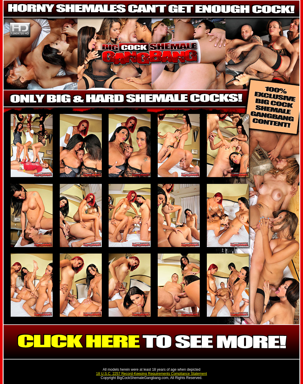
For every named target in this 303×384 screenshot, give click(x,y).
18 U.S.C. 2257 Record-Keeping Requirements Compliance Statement (151, 374)
